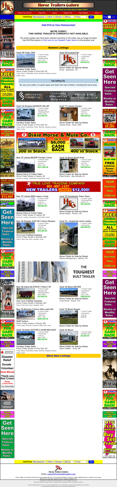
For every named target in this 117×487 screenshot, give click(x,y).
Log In (54, 13)
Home (97, 13)
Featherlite (29, 73)
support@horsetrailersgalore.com (61, 474)
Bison (23, 73)
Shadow (48, 73)
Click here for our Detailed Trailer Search (60, 40)
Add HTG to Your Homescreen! (58, 25)
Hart (44, 325)
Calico (18, 239)
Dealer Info (68, 13)
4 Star (18, 73)
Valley (18, 75)
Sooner (53, 73)
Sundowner (33, 178)
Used (23, 75)
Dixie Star (24, 239)
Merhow (41, 73)
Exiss (31, 239)
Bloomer (29, 325)
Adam (23, 325)
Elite (41, 325)
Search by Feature (25, 13)
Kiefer (36, 73)
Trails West (41, 178)
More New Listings (58, 355)
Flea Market (83, 13)
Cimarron (19, 178)
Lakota (26, 178)
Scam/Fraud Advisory (58, 20)
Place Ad (42, 13)
